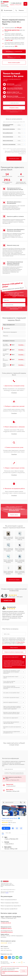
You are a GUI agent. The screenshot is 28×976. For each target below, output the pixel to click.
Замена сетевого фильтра (8, 140)
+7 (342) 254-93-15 (16, 3)
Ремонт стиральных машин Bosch (9, 902)
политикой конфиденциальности (16, 308)
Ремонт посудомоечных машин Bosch (11, 905)
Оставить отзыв (8, 600)
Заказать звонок (14, 514)
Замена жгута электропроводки (9, 144)
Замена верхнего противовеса (9, 129)
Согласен (23, 971)
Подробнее (14, 392)
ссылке (7, 892)
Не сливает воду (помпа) (5, 345)
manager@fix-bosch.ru (7, 932)
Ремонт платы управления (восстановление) (8, 125)
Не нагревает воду (6, 354)
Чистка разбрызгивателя (8, 132)
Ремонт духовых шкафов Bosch (9, 908)
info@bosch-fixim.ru (6, 928)
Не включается (5, 359)
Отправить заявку (14, 107)
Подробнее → (21, 345)
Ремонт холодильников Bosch (9, 899)
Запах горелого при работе (6, 365)
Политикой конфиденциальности (17, 773)
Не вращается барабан (6, 350)
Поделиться (2, 957)
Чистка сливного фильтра (8, 136)
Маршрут (6, 828)
